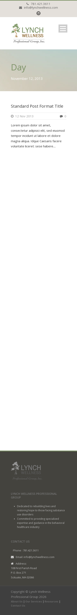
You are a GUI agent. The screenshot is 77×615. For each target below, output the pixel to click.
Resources (51, 601)
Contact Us (18, 605)
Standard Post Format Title (37, 106)
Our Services (33, 601)
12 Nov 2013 (24, 116)
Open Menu (63, 28)
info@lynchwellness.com (41, 7)
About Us (17, 601)
